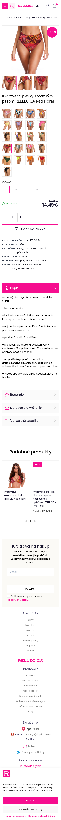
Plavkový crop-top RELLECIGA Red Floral (37, 493)
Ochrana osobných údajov (41, 816)
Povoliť (30, 800)
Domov (6, 17)
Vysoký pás (44, 17)
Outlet (30, 650)
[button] (5, 6)
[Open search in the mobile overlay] (12, 6)
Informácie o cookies (16, 816)
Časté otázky (30, 690)
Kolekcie (30, 630)
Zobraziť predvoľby (30, 809)
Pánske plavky (30, 640)
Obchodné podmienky (30, 696)
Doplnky (30, 645)
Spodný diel (28, 17)
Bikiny (16, 17)
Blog (30, 711)
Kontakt (30, 675)
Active (30, 635)
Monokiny (30, 625)
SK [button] (38, 5)
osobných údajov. (18, 599)
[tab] (26, 521)
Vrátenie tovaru (30, 680)
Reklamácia (30, 685)
